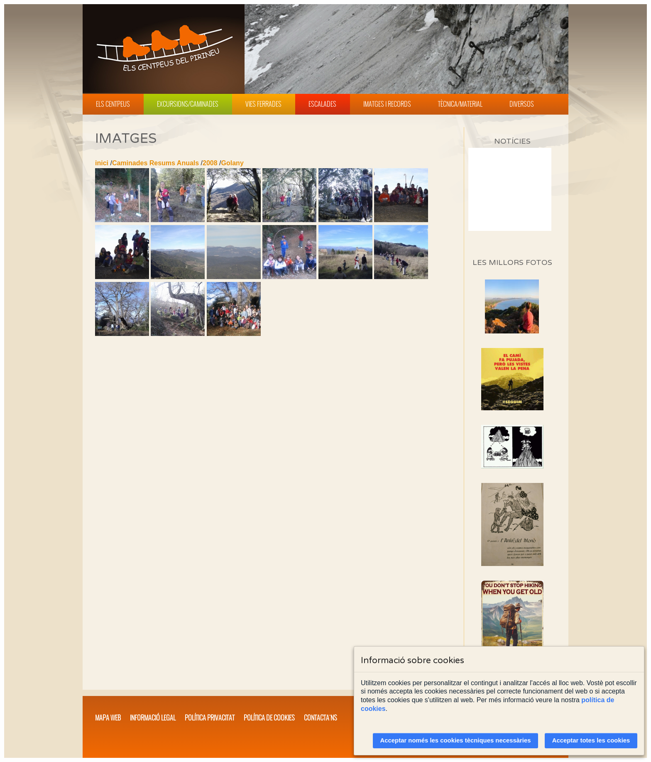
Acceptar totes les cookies (591, 740)
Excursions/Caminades (187, 103)
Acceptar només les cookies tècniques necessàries (455, 740)
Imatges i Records (387, 103)
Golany (232, 163)
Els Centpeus (113, 103)
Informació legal (153, 717)
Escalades (322, 103)
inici (101, 163)
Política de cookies (269, 717)
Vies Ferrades (263, 103)
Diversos (521, 103)
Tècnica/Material (460, 103)
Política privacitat (210, 717)
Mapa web (108, 717)
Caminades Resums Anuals (155, 163)
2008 (210, 163)
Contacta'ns (320, 717)
